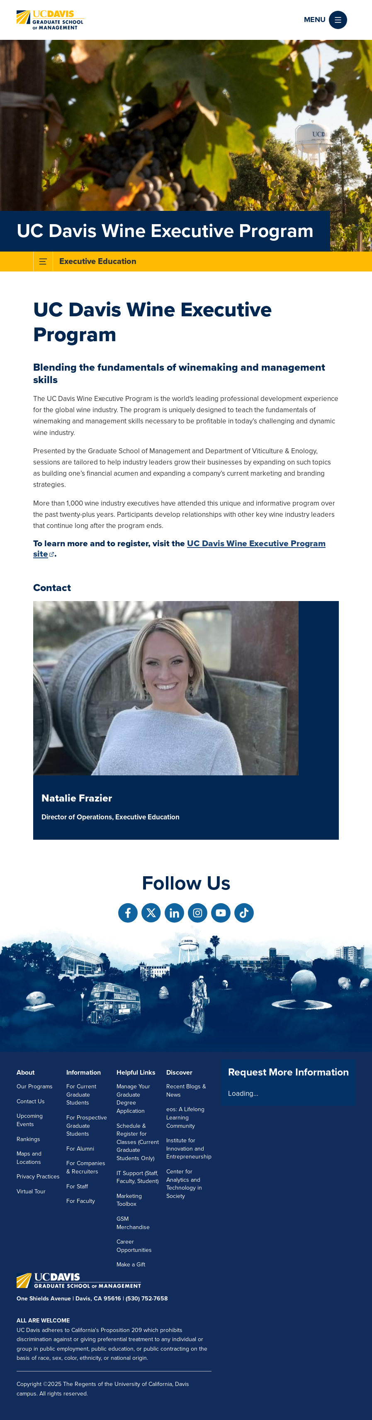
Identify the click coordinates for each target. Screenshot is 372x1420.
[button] (325, 20)
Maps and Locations (29, 1158)
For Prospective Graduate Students (86, 1125)
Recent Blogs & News (186, 1090)
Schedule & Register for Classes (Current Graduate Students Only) (138, 1142)
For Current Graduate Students (81, 1094)
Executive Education (97, 261)
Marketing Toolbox (129, 1200)
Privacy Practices (38, 1176)
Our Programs (35, 1086)
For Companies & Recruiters (85, 1167)
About (25, 1072)
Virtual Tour (31, 1191)
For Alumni (80, 1148)
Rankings (28, 1139)
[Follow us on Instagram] (197, 913)
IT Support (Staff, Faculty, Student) (137, 1177)
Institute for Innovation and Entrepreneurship (189, 1148)
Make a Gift (131, 1264)
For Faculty (80, 1201)
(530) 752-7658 (147, 1298)
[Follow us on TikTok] (244, 913)
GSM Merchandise (133, 1223)
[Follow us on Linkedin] (174, 913)
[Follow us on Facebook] (128, 913)
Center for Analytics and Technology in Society (184, 1184)
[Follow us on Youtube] (220, 913)
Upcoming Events (30, 1120)
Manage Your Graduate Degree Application (133, 1098)
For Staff (77, 1186)
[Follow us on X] (151, 913)
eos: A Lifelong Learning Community (185, 1117)
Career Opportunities (134, 1246)
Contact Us (31, 1101)
